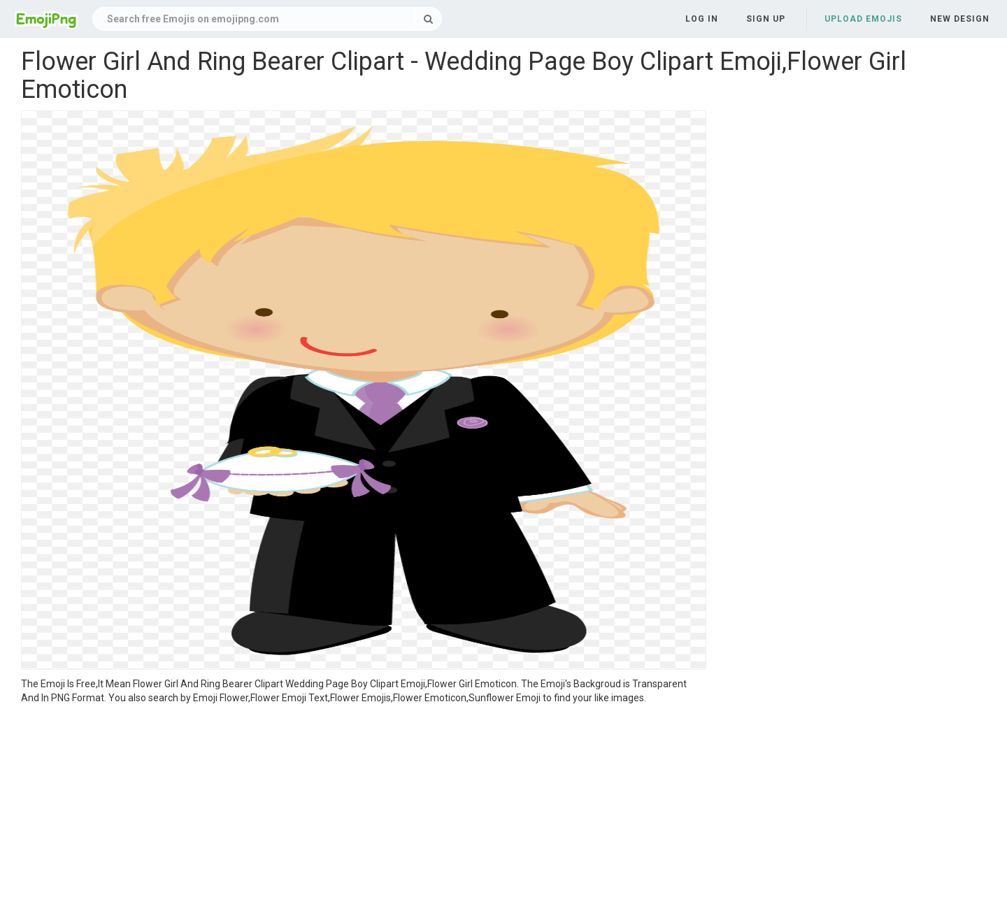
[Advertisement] (363, 810)
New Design (960, 19)
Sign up (765, 19)
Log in (701, 19)
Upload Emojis (863, 19)
